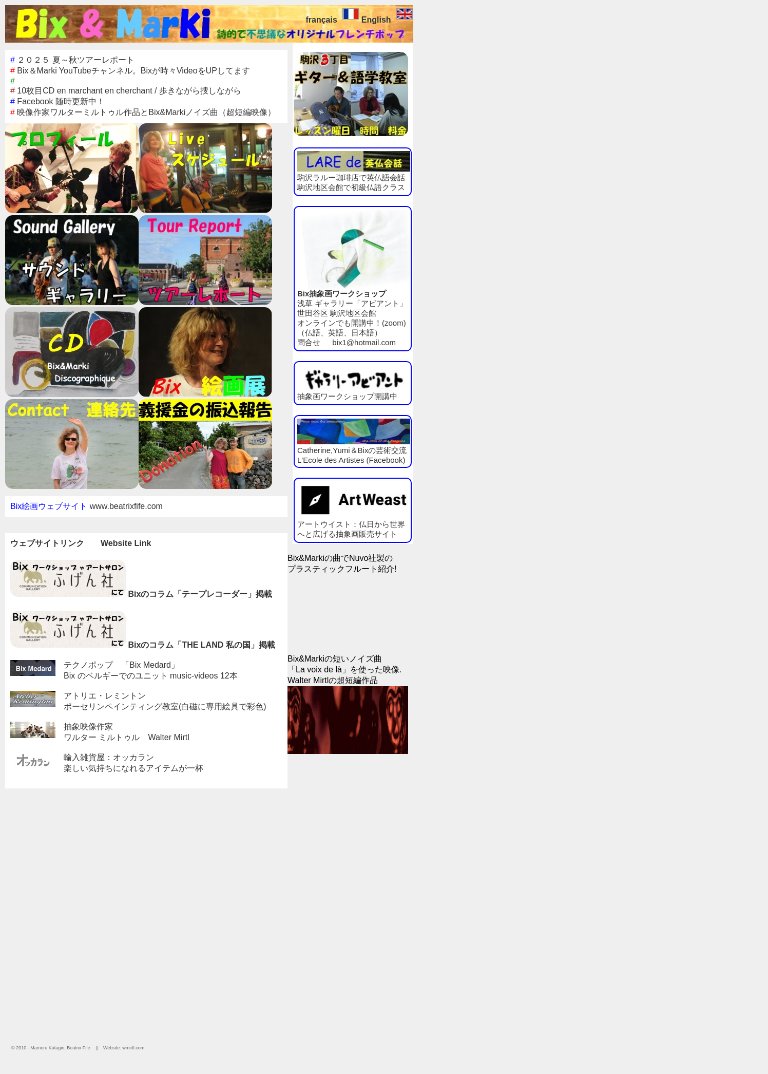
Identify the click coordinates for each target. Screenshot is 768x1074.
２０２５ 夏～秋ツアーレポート (72, 59)
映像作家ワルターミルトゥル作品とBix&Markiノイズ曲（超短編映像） (143, 112)
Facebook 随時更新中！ (57, 101)
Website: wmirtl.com (123, 1047)
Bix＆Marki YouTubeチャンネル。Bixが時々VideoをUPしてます (130, 70)
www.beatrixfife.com (126, 506)
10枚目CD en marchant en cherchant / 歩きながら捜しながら (125, 90)
